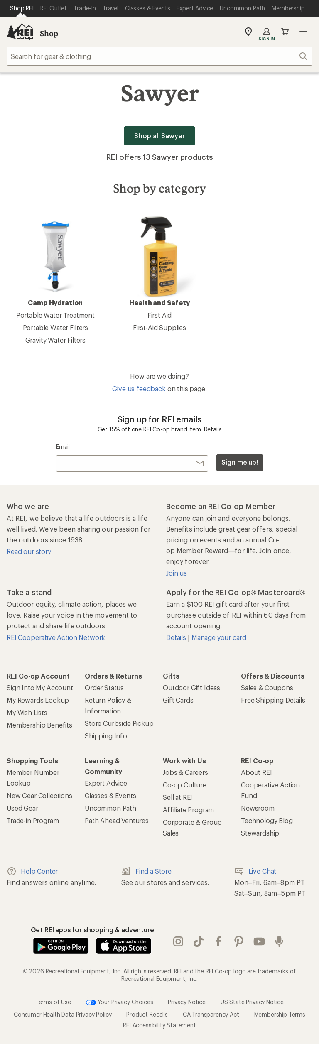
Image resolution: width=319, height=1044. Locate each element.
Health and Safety (159, 260)
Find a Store (146, 871)
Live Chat (255, 871)
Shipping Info (106, 736)
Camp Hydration (55, 260)
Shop (49, 33)
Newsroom (258, 808)
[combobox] (159, 56)
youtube (259, 941)
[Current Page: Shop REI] (22, 8)
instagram (178, 941)
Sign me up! (239, 462)
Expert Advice (106, 783)
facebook (218, 941)
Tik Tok (198, 941)
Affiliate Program (188, 810)
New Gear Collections (39, 795)
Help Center (32, 871)
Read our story (29, 551)
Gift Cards (178, 700)
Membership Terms (279, 1014)
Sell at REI (177, 797)
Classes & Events (110, 795)
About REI (256, 772)
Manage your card (218, 637)
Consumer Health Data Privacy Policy (62, 1014)
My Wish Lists (27, 712)
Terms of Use (53, 1001)
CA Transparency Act (211, 1014)
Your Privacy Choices (119, 1002)
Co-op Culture (184, 785)
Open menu (303, 32)
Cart (285, 32)
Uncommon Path (110, 808)
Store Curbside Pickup (119, 723)
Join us (176, 573)
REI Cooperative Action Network (56, 637)
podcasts (279, 941)
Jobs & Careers (185, 772)
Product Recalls (147, 1014)
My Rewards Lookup (38, 700)
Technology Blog (267, 820)
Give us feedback (138, 388)
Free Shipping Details (273, 700)
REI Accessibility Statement (159, 1025)
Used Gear (22, 808)
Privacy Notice (187, 1001)
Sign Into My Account (40, 687)
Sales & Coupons (267, 687)
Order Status (104, 687)
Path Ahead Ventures (117, 820)
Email (63, 446)
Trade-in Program (33, 820)
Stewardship (260, 833)
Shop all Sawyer (159, 136)
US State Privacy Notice (252, 1001)
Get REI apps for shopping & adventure (92, 930)
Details (213, 429)
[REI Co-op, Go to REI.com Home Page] (20, 31)
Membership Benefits (39, 725)
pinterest (238, 941)
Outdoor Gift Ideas (191, 687)
